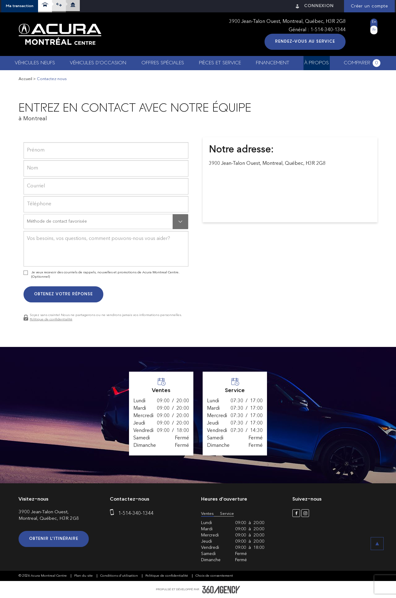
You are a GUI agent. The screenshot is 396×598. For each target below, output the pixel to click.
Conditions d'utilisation (119, 576)
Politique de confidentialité (51, 319)
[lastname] (106, 168)
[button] (19, 6)
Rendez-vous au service (305, 42)
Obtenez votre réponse (63, 294)
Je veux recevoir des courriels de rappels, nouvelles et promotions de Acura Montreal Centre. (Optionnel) (105, 275)
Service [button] (227, 514)
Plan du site (84, 576)
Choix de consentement (214, 576)
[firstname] (106, 150)
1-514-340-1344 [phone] (328, 30)
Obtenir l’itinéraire (53, 539)
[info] (106, 249)
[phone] (106, 204)
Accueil (25, 79)
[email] (106, 186)
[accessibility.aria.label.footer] (221, 589)
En (374, 22)
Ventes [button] (207, 514)
